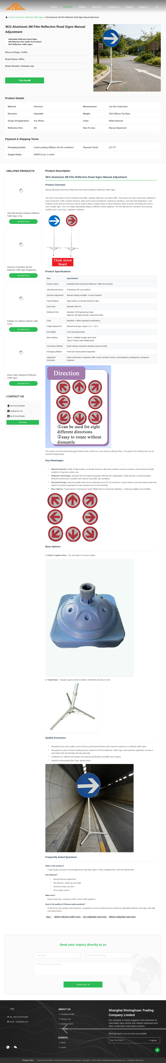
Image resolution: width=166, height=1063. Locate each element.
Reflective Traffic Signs (34, 17)
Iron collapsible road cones (94, 917)
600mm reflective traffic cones (67, 917)
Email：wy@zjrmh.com (17, 1022)
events (129, 7)
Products (67, 7)
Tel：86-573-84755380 (17, 1017)
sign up (152, 1040)
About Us (96, 7)
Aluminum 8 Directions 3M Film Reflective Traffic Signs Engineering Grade (21, 270)
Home (54, 7)
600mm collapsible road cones (122, 917)
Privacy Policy (28, 1060)
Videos (82, 7)
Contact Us (113, 7)
